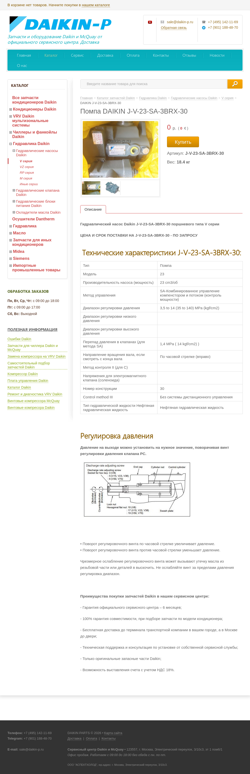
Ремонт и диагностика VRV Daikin (35, 394)
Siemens (21, 258)
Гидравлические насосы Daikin (37, 153)
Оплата (133, 55)
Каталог (51, 55)
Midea (18, 251)
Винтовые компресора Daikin (31, 408)
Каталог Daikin (19, 387)
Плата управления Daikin (28, 381)
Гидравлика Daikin (31, 144)
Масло (19, 233)
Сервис (77, 55)
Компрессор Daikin (23, 374)
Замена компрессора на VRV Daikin (37, 356)
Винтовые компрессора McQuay (34, 401)
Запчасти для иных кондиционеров (32, 242)
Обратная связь (173, 28)
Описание (93, 209)
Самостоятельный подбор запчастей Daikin (29, 365)
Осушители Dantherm (33, 219)
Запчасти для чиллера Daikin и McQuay (33, 348)
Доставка (105, 55)
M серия (26, 178)
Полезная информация (33, 329)
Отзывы (189, 55)
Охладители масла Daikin (38, 212)
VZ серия (27, 167)
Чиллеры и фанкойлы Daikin (34, 134)
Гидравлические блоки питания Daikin (35, 203)
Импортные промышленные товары (36, 267)
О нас (22, 65)
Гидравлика (24, 226)
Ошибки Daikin (19, 339)
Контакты (161, 55)
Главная (24, 55)
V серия (26, 161)
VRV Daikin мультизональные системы (30, 120)
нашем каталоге (96, 5)
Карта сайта (113, 733)
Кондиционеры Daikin (34, 109)
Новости (217, 55)
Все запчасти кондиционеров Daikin (34, 100)
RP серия (27, 172)
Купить (183, 142)
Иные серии (29, 184)
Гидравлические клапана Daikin (38, 192)
